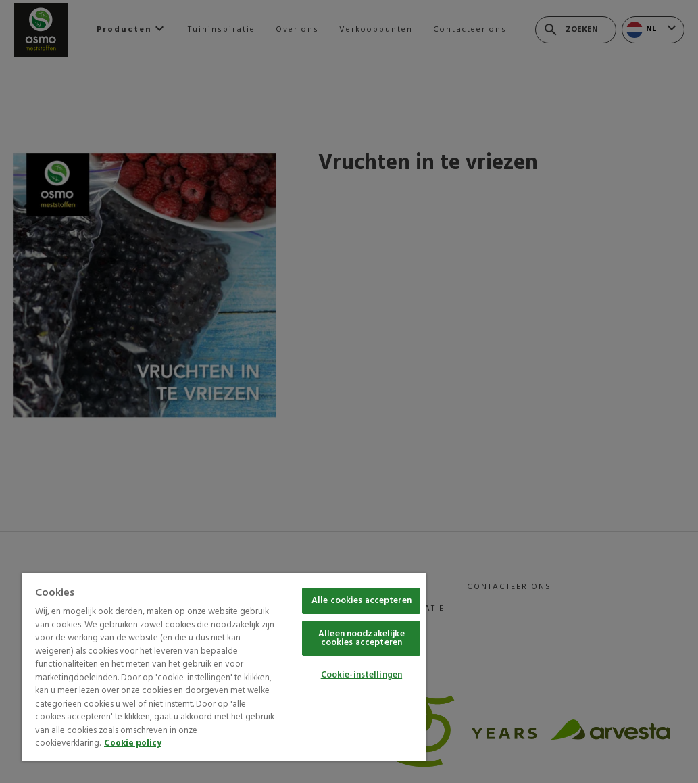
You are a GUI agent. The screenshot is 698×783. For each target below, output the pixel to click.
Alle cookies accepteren (361, 601)
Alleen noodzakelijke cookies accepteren (361, 638)
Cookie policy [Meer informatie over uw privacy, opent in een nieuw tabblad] (132, 743)
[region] (224, 667)
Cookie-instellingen (361, 675)
